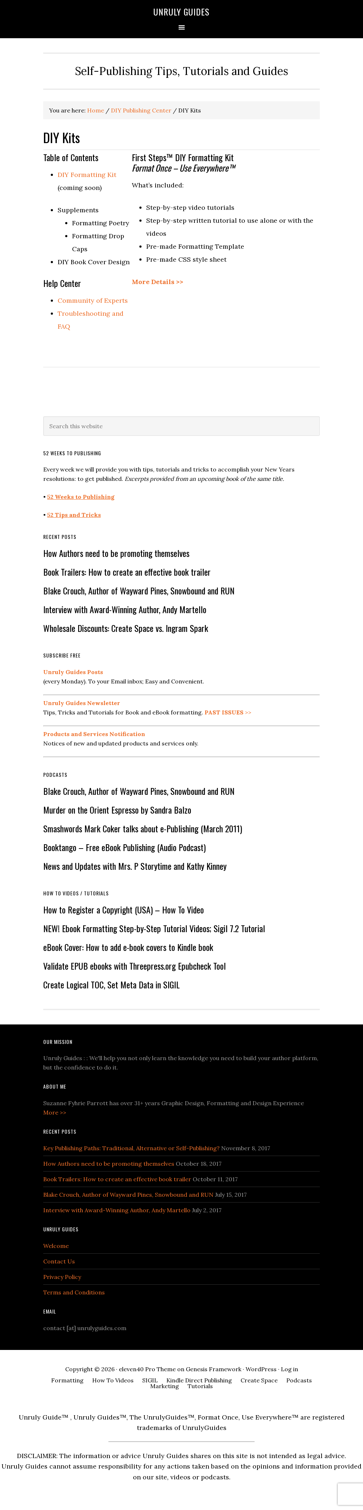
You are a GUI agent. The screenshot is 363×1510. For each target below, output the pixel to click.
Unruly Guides (181, 11)
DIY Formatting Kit (87, 175)
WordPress (261, 1369)
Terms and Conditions (74, 1292)
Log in (289, 1369)
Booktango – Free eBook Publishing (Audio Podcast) (124, 847)
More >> (54, 1112)
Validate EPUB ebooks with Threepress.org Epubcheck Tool (134, 965)
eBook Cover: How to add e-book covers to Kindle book (128, 946)
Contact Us (59, 1261)
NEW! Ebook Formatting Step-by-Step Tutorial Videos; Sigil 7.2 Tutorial (154, 928)
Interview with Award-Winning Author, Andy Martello (124, 609)
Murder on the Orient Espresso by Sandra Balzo (117, 809)
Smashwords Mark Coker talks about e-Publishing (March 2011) (142, 828)
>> (228, 712)
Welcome (56, 1245)
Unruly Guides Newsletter (81, 703)
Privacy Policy (62, 1276)
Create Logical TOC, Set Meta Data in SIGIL (111, 984)
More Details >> (157, 282)
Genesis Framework (213, 1369)
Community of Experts (93, 300)
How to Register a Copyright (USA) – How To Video (123, 909)
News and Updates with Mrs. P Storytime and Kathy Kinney (135, 865)
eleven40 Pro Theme (147, 1369)
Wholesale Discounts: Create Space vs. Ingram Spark (125, 627)
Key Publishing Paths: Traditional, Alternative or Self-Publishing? (131, 1148)
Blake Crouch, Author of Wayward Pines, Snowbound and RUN (138, 590)
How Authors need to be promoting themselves (116, 552)
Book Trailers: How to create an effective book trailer (127, 571)
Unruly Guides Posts (73, 672)
